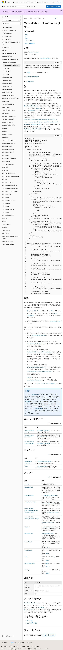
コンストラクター (29, 41)
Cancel (55, 313)
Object (29, 72)
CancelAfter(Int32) (29, 495)
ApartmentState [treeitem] (7, 33)
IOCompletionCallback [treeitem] (9, 104)
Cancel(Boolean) (29, 487)
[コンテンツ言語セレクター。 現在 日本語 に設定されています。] (4, 642)
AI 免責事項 (4, 646)
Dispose (29, 378)
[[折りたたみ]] (20, 16)
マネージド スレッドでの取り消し (46, 383)
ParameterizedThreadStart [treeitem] (9, 140)
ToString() (27, 570)
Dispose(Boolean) (29, 533)
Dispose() (27, 527)
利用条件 (29, 649)
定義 (26, 34)
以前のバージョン (13, 646)
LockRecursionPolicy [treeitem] (8, 119)
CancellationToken (45, 58)
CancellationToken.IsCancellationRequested (39, 352)
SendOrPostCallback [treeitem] (8, 164)
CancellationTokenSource (31, 106)
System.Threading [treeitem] (7, 27)
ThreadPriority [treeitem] (6, 203)
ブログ (22, 646)
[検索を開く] (53, 2)
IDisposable (30, 81)
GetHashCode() (28, 550)
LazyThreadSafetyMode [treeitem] (9, 110)
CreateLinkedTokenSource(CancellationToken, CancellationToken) (31, 510)
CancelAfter (30, 315)
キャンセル (30, 621)
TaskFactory (37, 108)
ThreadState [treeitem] (6, 212)
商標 (35, 649)
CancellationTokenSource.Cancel (36, 367)
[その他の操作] (60, 18)
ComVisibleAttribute (33, 76)
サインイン (58, 2)
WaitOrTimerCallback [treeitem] (8, 244)
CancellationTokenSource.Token (36, 344)
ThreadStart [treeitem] (6, 206)
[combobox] (11, 20)
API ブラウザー (38, 18)
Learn (25, 18)
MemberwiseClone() (30, 563)
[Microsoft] (3, 2)
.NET (31, 18)
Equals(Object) (28, 542)
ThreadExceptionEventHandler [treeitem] (10, 188)
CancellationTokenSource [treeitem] (11, 65)
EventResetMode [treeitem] (7, 86)
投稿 (28, 646)
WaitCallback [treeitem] (6, 230)
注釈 (26, 38)
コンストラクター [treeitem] (9, 68)
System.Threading (33, 52)
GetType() (27, 556)
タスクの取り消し (32, 623)
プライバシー (34, 646)
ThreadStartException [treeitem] (8, 209)
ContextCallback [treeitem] (7, 80)
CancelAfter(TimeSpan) (30, 502)
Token (52, 311)
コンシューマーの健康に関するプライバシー (12, 649)
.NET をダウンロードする (53, 6)
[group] (43, 216)
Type (54, 556)
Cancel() (27, 484)
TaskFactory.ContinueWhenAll (32, 129)
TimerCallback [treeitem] (6, 224)
